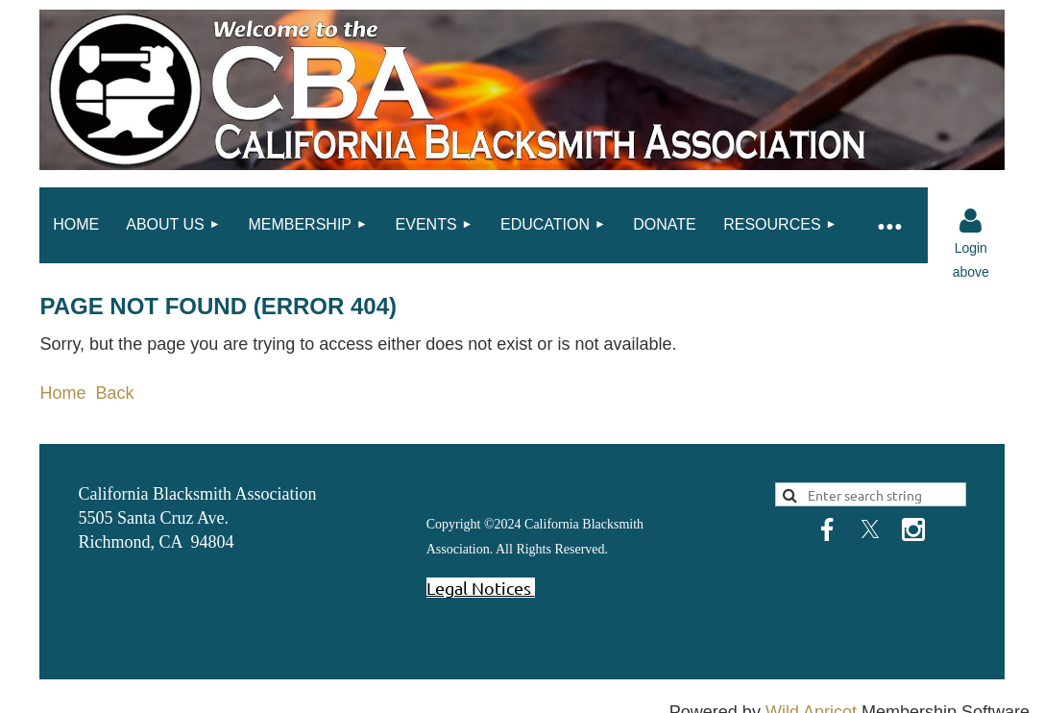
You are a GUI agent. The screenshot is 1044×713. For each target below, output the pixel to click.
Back (114, 393)
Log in (971, 221)
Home (62, 393)
